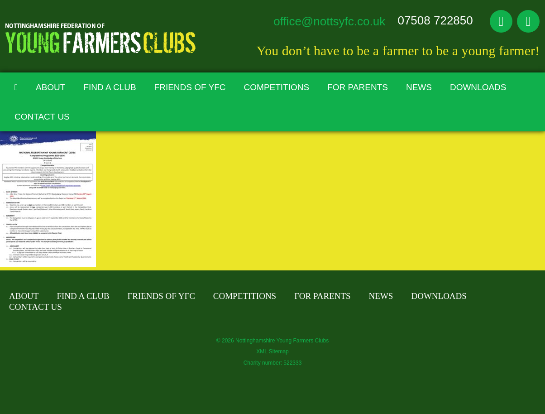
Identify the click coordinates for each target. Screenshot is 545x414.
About (50, 87)
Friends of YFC (190, 87)
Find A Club (109, 87)
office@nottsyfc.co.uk (329, 21)
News (419, 87)
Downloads (478, 87)
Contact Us (42, 116)
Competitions (277, 87)
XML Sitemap (272, 351)
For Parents (357, 87)
